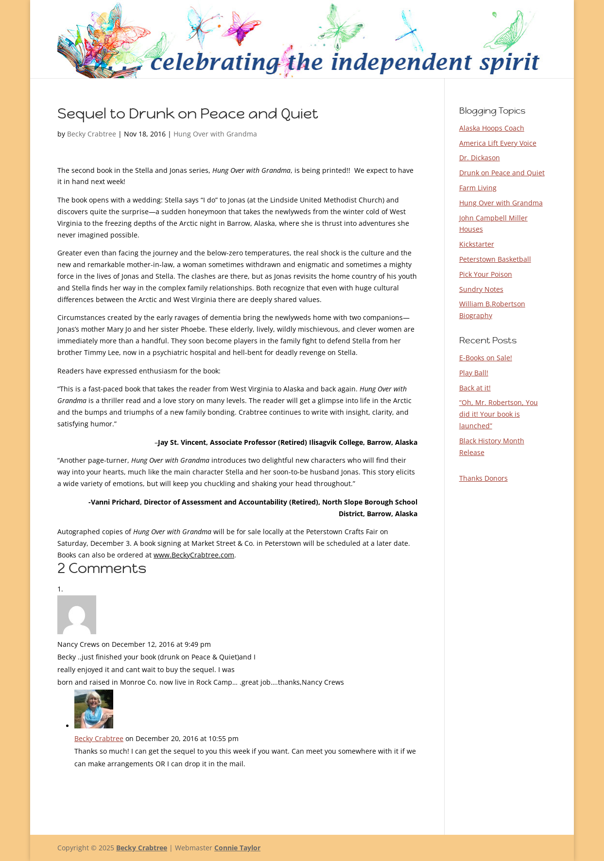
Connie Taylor (237, 847)
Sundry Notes (481, 289)
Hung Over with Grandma (215, 133)
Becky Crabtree (91, 133)
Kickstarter (476, 244)
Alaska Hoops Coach (491, 128)
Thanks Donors (483, 478)
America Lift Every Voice (497, 143)
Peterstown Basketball (495, 259)
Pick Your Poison (485, 274)
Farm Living (478, 187)
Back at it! (475, 387)
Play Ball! (473, 372)
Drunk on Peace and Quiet (502, 172)
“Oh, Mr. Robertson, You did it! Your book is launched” (498, 414)
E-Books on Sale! (485, 357)
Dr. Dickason (479, 157)
